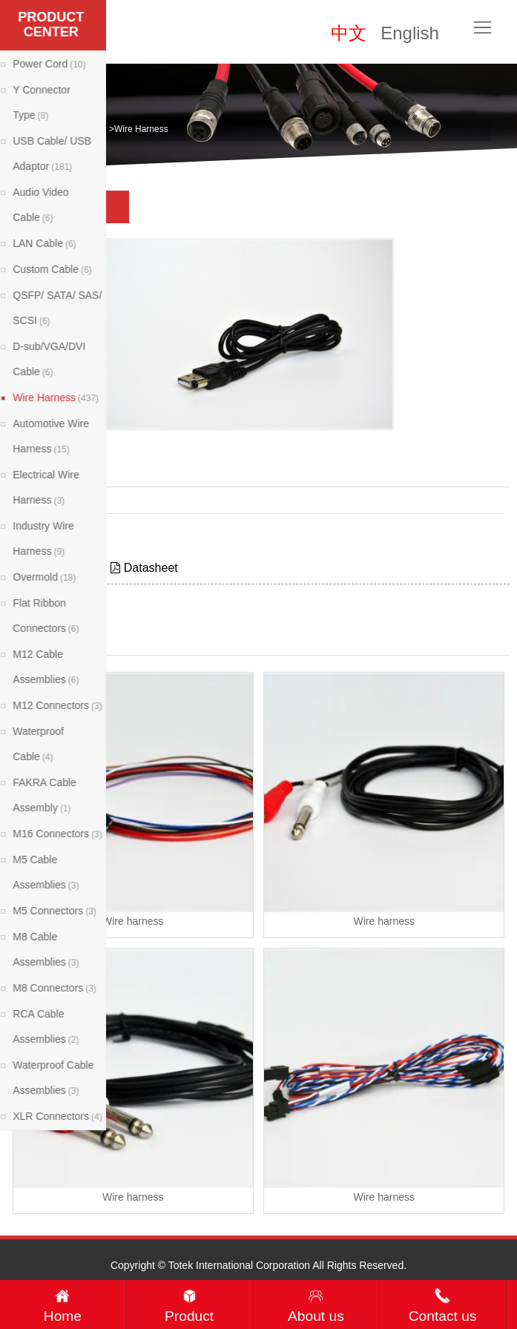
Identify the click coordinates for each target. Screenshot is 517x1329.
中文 (348, 33)
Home (51, 129)
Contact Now (39, 535)
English (410, 33)
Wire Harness (141, 129)
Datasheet (144, 567)
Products (88, 129)
